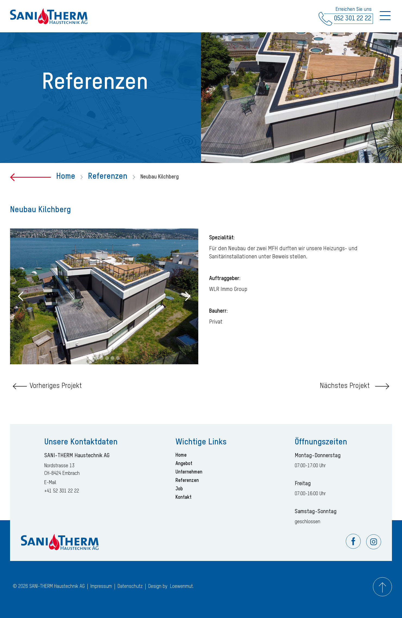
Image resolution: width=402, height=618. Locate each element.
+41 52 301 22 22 (61, 491)
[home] (48, 16)
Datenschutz (130, 586)
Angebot (183, 463)
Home (65, 176)
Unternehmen (188, 472)
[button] (21, 296)
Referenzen (107, 176)
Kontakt (183, 497)
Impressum (101, 586)
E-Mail (50, 482)
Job (179, 489)
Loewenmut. (182, 586)
